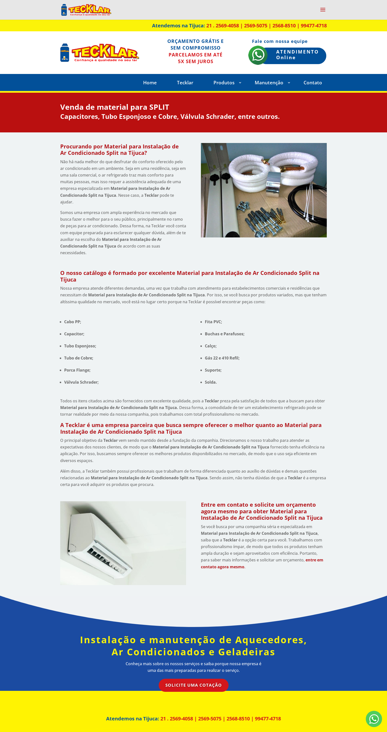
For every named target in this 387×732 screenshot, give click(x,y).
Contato (313, 83)
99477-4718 (314, 25)
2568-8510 (284, 25)
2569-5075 (255, 25)
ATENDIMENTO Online (297, 55)
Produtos (223, 83)
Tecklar (185, 83)
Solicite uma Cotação (193, 685)
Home (150, 83)
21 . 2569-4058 (222, 25)
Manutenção (269, 83)
